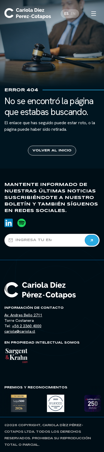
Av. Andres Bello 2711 (23, 315)
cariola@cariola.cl (19, 331)
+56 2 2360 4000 (26, 325)
